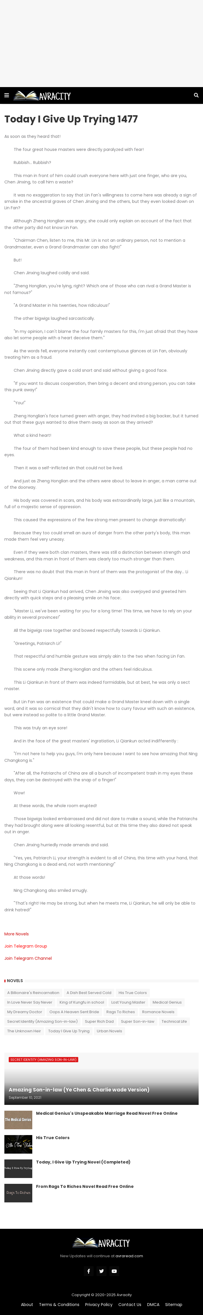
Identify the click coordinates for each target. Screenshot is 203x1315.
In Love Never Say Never (29, 1002)
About (27, 1304)
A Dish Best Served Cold (89, 992)
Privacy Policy (99, 1304)
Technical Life (174, 1021)
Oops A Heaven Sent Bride (74, 1012)
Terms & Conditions (59, 1304)
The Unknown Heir (24, 1031)
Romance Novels (158, 1012)
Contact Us (129, 1304)
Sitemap (173, 1304)
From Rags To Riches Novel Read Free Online (85, 1186)
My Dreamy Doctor (24, 1012)
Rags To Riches (120, 1012)
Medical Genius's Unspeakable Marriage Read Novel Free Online (107, 1113)
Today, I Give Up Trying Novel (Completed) (83, 1162)
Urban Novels (109, 1031)
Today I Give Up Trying (69, 1031)
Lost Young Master (128, 1002)
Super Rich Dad (99, 1021)
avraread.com (129, 1256)
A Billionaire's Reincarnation (33, 992)
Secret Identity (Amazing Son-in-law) (42, 1021)
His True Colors (133, 992)
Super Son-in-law (137, 1021)
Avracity (124, 1295)
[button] (6, 95)
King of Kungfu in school (82, 1002)
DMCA (153, 1304)
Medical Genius (167, 1002)
